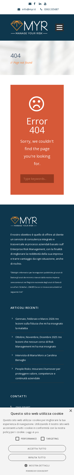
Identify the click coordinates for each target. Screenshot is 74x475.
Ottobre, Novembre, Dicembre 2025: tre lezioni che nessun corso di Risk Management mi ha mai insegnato (38, 341)
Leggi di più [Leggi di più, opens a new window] (32, 432)
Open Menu (59, 27)
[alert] (37, 441)
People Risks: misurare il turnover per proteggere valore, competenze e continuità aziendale (37, 373)
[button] (17, 439)
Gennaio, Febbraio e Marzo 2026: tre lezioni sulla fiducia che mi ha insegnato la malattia (39, 323)
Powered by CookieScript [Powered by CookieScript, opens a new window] (37, 471)
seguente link (16, 292)
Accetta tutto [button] (37, 448)
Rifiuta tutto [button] (37, 457)
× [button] (70, 410)
